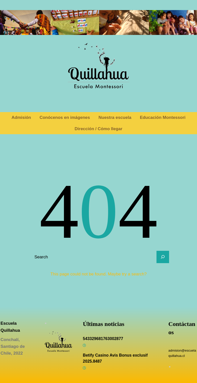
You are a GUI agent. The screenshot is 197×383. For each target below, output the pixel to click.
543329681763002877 (103, 339)
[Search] (162, 257)
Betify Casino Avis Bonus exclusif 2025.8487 (115, 358)
